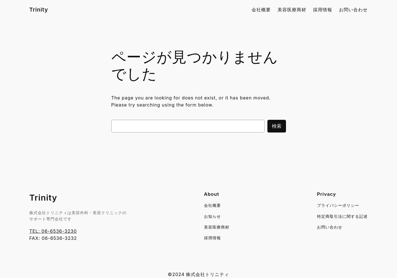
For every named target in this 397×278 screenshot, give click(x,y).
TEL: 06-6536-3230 (53, 231)
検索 (276, 126)
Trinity (38, 9)
